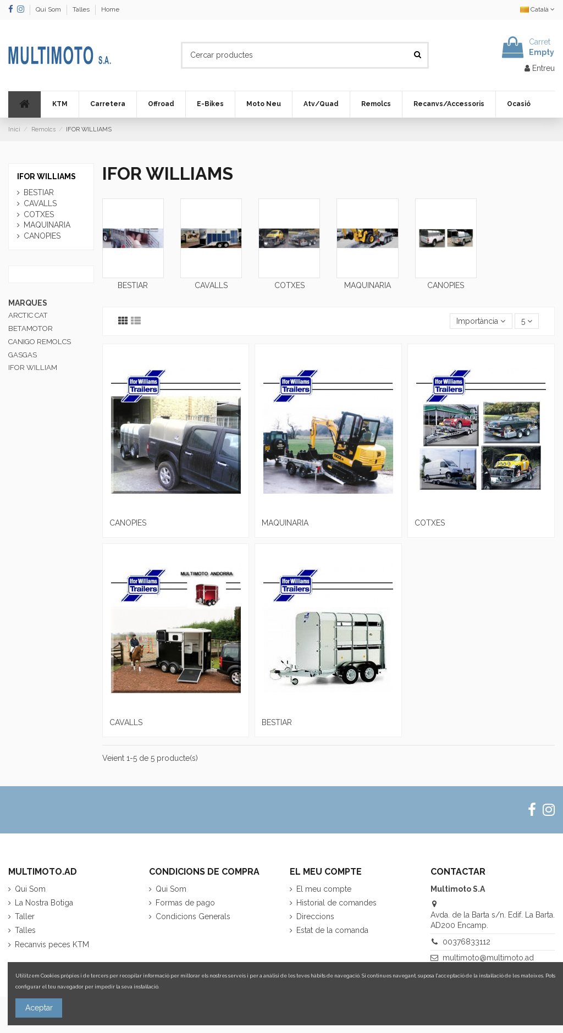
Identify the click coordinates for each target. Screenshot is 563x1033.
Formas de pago (185, 902)
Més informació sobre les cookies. (201, 987)
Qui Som (49, 9)
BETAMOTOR (30, 328)
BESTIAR (133, 285)
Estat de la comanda (332, 930)
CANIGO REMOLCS (39, 342)
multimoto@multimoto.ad (488, 957)
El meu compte (323, 889)
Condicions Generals (193, 916)
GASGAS (22, 355)
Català (537, 9)
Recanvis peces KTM (52, 944)
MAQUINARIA (367, 285)
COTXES (289, 285)
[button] (60, 104)
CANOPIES (445, 285)
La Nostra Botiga (44, 902)
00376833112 (466, 941)
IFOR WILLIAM (32, 367)
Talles (82, 9)
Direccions (315, 916)
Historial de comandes (336, 902)
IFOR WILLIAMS (46, 176)
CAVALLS (211, 285)
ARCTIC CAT (28, 315)
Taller (25, 916)
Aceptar (39, 1007)
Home (110, 9)
